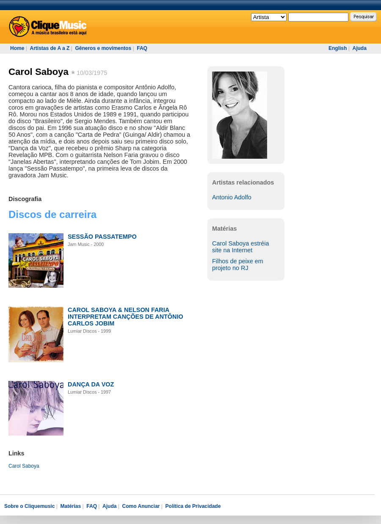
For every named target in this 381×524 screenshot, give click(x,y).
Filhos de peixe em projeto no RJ (237, 264)
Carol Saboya (38, 71)
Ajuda (359, 48)
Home (17, 48)
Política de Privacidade (193, 506)
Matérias (70, 506)
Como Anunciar (141, 506)
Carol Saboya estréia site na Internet (240, 247)
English (338, 48)
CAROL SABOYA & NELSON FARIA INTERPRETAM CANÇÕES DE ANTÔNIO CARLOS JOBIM (125, 316)
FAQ (142, 48)
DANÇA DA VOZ (91, 384)
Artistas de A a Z (49, 48)
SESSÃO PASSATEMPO (102, 236)
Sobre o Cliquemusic (29, 506)
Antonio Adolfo (231, 197)
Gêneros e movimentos (103, 48)
